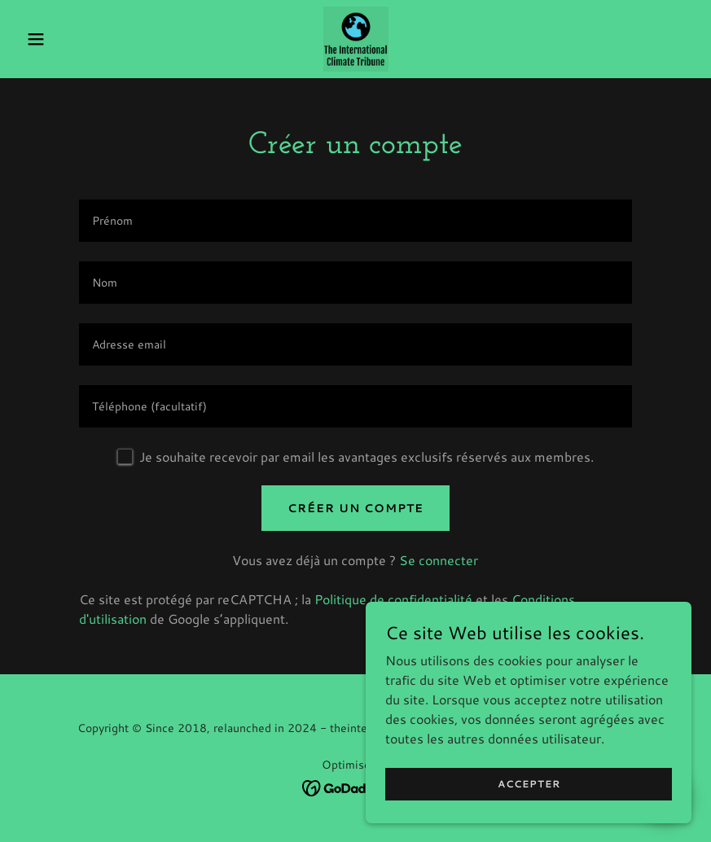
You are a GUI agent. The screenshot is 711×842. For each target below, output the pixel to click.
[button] (70, 39)
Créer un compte (355, 508)
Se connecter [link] (438, 559)
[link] (355, 39)
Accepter (529, 784)
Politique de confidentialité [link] (393, 599)
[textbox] (356, 221)
